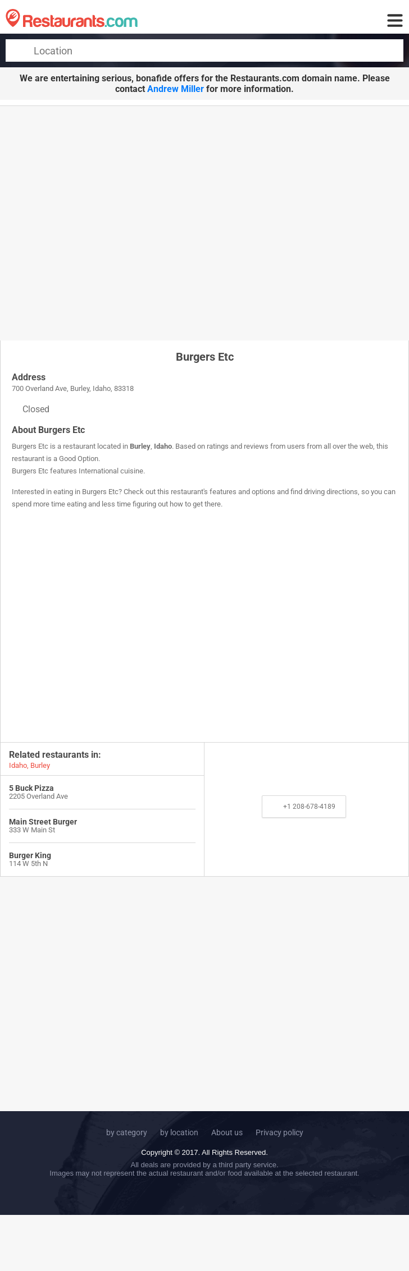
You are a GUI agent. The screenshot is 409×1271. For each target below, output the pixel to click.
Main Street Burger (43, 821)
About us (227, 1132)
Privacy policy (279, 1132)
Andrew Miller (175, 89)
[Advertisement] (105, 222)
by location (179, 1132)
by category (126, 1132)
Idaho (163, 446)
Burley (140, 446)
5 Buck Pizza (31, 788)
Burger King (30, 855)
